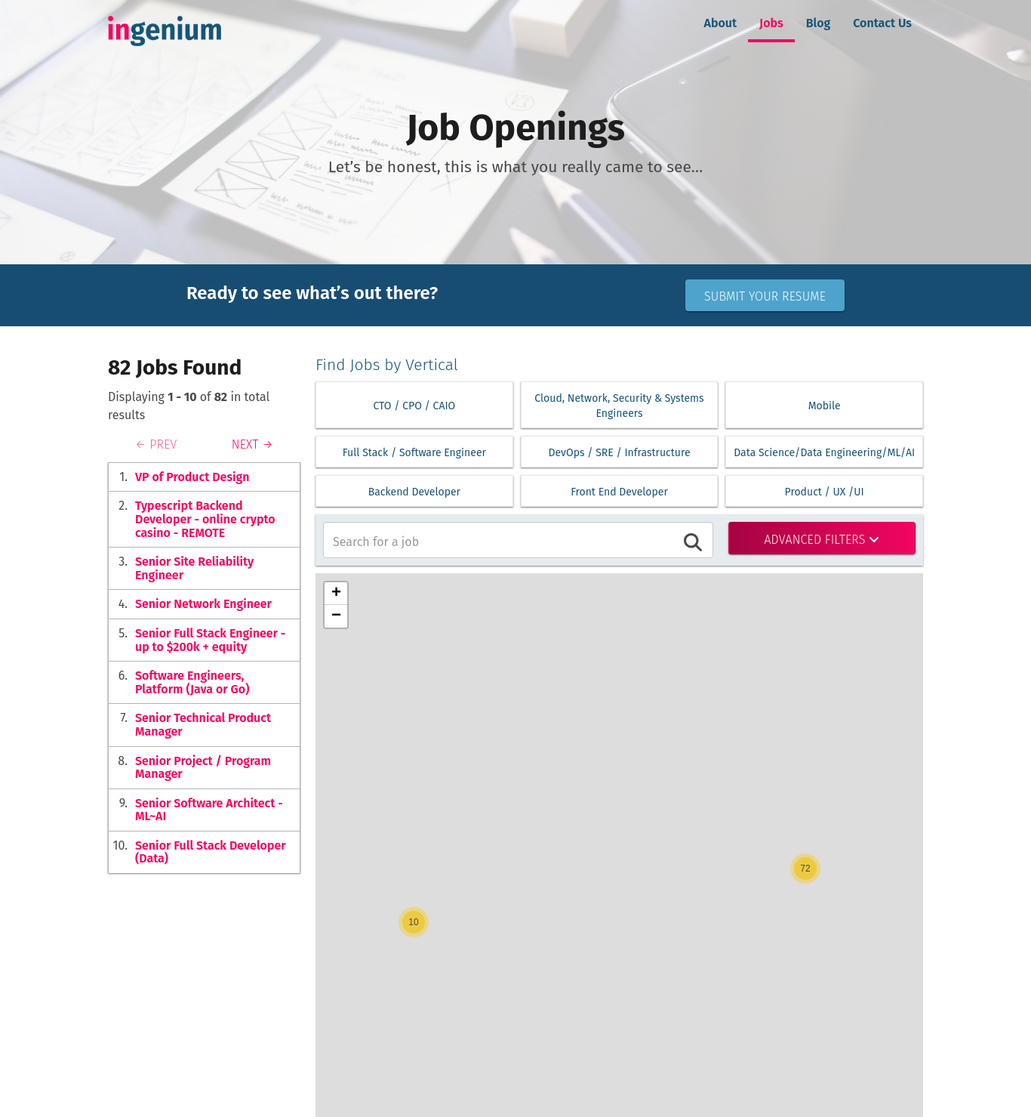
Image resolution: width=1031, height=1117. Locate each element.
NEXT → (252, 444)
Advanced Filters (821, 539)
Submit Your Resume (765, 296)
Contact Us (882, 23)
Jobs (771, 23)
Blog (818, 23)
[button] (414, 922)
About (720, 23)
